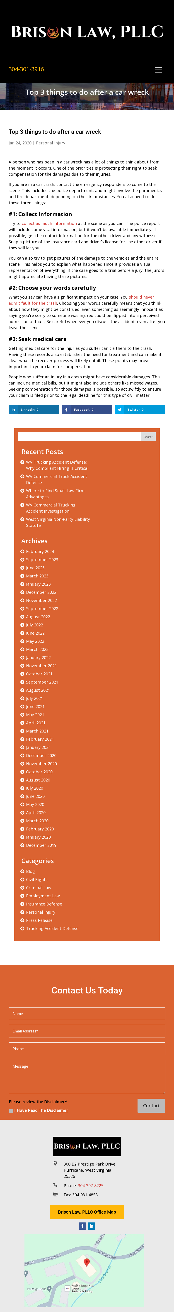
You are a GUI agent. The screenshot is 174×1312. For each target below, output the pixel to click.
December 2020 (41, 755)
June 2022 (35, 633)
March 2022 (37, 649)
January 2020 (38, 837)
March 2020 (37, 820)
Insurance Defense (44, 904)
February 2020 (40, 829)
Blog (30, 871)
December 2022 (41, 592)
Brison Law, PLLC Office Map (87, 1212)
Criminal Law (38, 887)
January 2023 (38, 584)
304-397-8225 (90, 1185)
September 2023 (42, 559)
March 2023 (37, 576)
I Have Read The (38, 1110)
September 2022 (42, 608)
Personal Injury (50, 143)
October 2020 (39, 771)
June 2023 (35, 567)
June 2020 (35, 796)
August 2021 (38, 690)
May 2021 (35, 714)
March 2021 (37, 731)
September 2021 (42, 682)
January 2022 (38, 657)
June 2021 (35, 706)
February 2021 (40, 739)
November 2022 (41, 600)
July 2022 (34, 625)
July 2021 (34, 698)
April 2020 (36, 812)
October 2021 (39, 674)
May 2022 (35, 641)
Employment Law (43, 895)
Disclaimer (57, 1110)
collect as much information (49, 223)
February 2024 (40, 551)
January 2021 (38, 747)
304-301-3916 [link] (26, 69)
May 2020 (35, 804)
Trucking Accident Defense (52, 928)
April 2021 (36, 722)
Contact (151, 1106)
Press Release (39, 920)
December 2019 (41, 845)
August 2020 (38, 780)
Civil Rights (37, 879)
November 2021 (41, 665)
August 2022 (38, 616)
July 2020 (34, 788)
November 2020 (41, 763)
